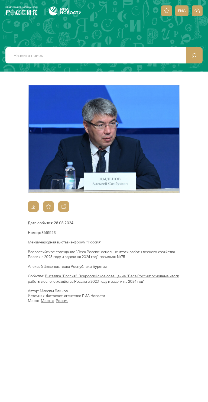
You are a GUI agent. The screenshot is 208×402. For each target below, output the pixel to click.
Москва (47, 300)
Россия (62, 300)
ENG (182, 10)
